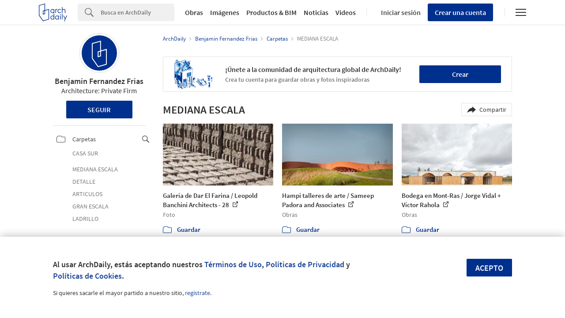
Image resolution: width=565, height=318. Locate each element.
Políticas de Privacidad (305, 264)
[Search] (137, 12)
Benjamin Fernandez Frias (99, 81)
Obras (194, 12)
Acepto (489, 268)
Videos (345, 12)
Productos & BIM (271, 12)
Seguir (99, 109)
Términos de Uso (233, 264)
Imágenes (224, 12)
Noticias (316, 12)
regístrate (197, 293)
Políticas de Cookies (87, 276)
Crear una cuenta (460, 12)
